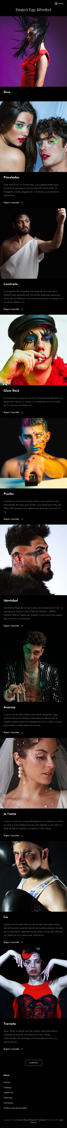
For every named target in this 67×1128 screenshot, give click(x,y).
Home (7, 1082)
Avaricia (9, 707)
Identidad (11, 600)
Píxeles (9, 494)
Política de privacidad (15, 1108)
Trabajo (7, 1087)
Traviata (10, 1024)
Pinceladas (11, 177)
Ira (6, 917)
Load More (33, 1063)
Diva (7, 92)
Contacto (8, 1103)
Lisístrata (11, 284)
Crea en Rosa (22, 1120)
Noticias (8, 1097)
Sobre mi (8, 1092)
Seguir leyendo (13, 202)
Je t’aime (10, 814)
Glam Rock (11, 390)
